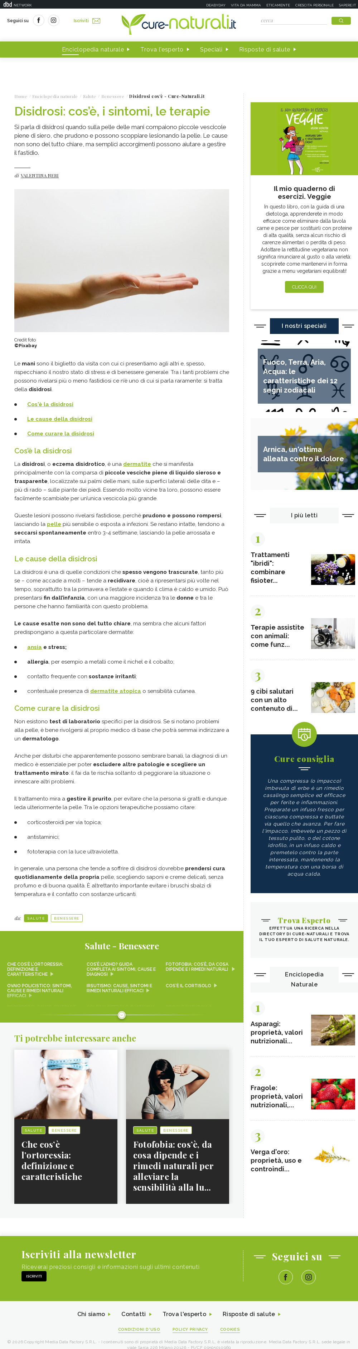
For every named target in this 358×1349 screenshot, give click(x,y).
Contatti (133, 1314)
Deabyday (216, 5)
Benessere (66, 918)
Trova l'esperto (162, 49)
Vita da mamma (246, 5)
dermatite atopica (115, 691)
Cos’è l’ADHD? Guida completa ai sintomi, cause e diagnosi (121, 969)
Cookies (230, 1329)
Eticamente (278, 5)
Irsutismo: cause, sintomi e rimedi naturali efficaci (119, 988)
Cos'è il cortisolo (188, 985)
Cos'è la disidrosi (50, 404)
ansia (34, 647)
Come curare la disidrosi (60, 433)
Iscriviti (87, 20)
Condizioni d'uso (139, 1329)
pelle (54, 524)
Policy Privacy (190, 1329)
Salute (36, 918)
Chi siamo (91, 1314)
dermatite (137, 464)
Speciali (211, 49)
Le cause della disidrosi (59, 419)
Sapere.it (347, 5)
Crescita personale (314, 5)
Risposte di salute (265, 49)
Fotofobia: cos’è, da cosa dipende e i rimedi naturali (197, 967)
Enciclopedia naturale (93, 49)
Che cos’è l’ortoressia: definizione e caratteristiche (35, 969)
